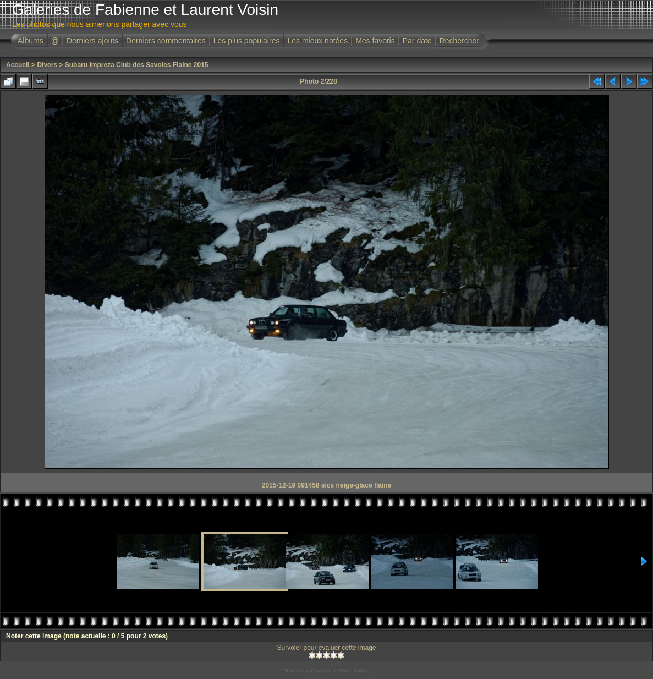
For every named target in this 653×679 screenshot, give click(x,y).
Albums (30, 40)
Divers (47, 65)
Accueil (18, 65)
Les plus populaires (246, 40)
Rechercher (459, 40)
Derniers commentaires (166, 40)
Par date (417, 40)
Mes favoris (375, 40)
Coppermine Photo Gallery (340, 670)
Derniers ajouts (92, 40)
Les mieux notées (317, 40)
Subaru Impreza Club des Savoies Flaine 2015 (136, 65)
